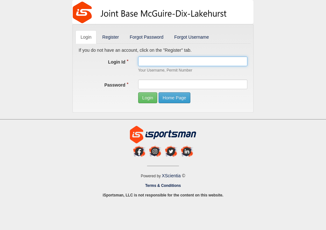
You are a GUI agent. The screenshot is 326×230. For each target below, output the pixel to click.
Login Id (118, 62)
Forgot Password (146, 37)
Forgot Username (191, 37)
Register (110, 37)
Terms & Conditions (163, 185)
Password (116, 85)
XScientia (172, 175)
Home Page (174, 97)
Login (86, 37)
